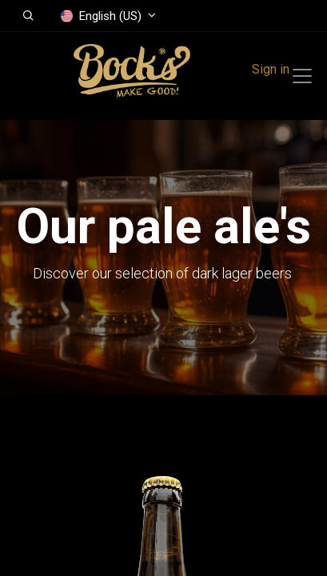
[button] (28, 16)
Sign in (270, 69)
